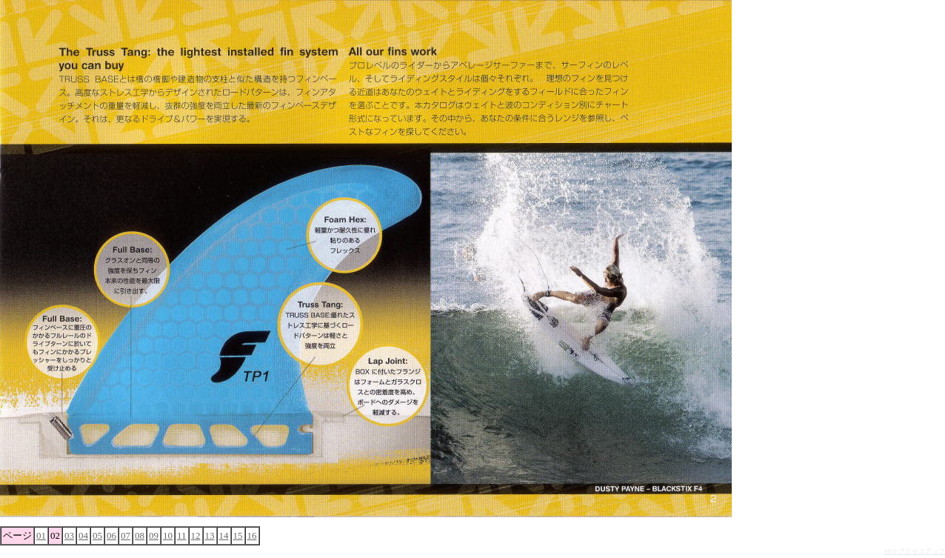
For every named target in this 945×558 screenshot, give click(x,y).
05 (97, 535)
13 (210, 535)
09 (153, 535)
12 (196, 535)
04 (83, 535)
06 (111, 535)
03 (69, 535)
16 (252, 535)
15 (238, 535)
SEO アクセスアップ (914, 551)
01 (41, 535)
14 (224, 535)
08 (139, 535)
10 (168, 535)
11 (182, 535)
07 (125, 535)
